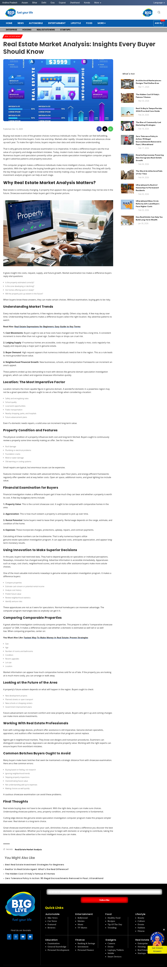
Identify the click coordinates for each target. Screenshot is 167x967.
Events (141, 919)
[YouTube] (23, 937)
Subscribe (129, 894)
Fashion (141, 922)
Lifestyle (140, 908)
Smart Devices (114, 951)
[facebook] (99, 129)
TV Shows (82, 922)
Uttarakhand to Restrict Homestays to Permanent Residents (147, 183)
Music (80, 919)
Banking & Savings (86, 938)
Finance (80, 934)
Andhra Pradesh (9, 3)
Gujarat (62, 3)
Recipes (111, 915)
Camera (111, 938)
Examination (54, 938)
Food (108, 908)
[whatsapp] (110, 129)
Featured (52, 919)
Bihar (34, 3)
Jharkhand (75, 3)
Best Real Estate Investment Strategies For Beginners (34, 865)
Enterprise (143, 938)
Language (159, 3)
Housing (142, 941)
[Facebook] (9, 937)
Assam (25, 3)
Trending (112, 922)
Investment (83, 941)
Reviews (51, 922)
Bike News (53, 912)
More (97, 3)
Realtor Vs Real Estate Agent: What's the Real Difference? (37, 869)
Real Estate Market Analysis (27, 850)
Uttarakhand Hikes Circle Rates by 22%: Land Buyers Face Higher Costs (147, 199)
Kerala (87, 3)
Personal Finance (86, 944)
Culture (141, 915)
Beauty (141, 912)
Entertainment (84, 908)
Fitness (141, 925)
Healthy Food (114, 912)
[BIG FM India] (147, 12)
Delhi (43, 3)
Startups (142, 948)
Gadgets (110, 934)
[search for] (158, 12)
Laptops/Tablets (116, 944)
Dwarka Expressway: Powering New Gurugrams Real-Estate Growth (150, 153)
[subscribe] (30, 937)
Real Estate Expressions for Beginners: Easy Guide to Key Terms (46, 326)
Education (51, 934)
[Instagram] (15, 937)
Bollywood (83, 912)
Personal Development (58, 944)
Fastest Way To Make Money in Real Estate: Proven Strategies (55, 637)
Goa (53, 3)
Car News (52, 915)
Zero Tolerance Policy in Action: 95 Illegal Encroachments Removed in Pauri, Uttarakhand (54, 878)
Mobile (111, 948)
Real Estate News (13, 36)
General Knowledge (57, 941)
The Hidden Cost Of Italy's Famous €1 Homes (30, 874)
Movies (81, 915)
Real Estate (142, 934)
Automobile (52, 908)
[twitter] (104, 129)
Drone (111, 941)
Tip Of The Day (115, 919)
